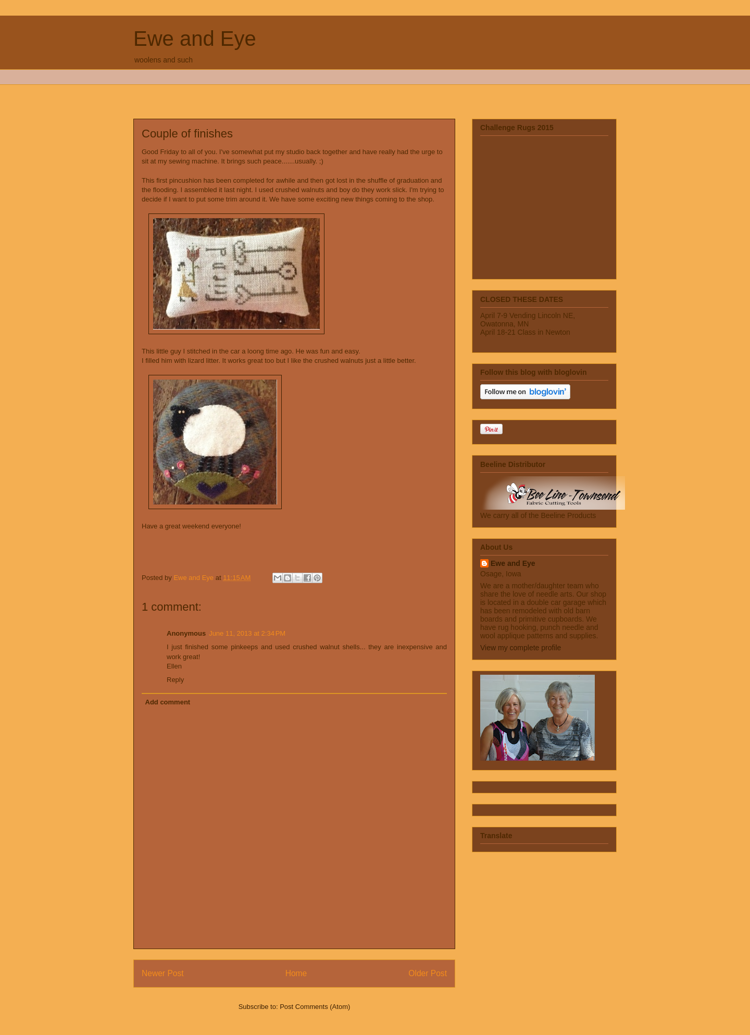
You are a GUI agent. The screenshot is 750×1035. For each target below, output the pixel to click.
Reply (175, 680)
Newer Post (163, 973)
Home (296, 973)
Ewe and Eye (194, 38)
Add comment (168, 702)
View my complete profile (520, 647)
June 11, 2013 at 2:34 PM (247, 633)
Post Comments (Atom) (315, 1007)
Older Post (427, 973)
